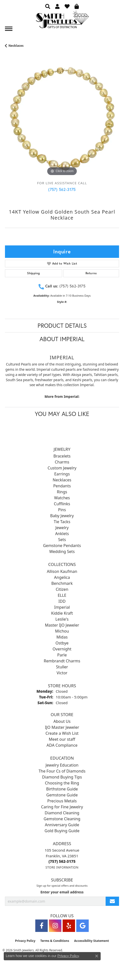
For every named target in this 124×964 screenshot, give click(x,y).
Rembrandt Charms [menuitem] (62, 661)
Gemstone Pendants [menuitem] (62, 545)
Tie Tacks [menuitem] (62, 521)
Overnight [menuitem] (62, 649)
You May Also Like (62, 414)
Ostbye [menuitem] (62, 643)
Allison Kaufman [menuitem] (62, 571)
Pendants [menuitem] (62, 486)
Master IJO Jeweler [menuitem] (62, 625)
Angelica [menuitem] (62, 577)
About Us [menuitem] (62, 721)
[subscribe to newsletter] (112, 901)
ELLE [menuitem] (62, 595)
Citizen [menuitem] (62, 589)
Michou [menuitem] (62, 631)
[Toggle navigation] (8, 29)
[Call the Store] (62, 861)
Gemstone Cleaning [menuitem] (62, 819)
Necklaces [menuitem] (62, 480)
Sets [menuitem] (62, 539)
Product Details (62, 325)
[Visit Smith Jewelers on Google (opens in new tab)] (82, 925)
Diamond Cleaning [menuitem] (62, 813)
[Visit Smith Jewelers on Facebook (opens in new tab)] (41, 925)
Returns (91, 273)
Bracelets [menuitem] (62, 456)
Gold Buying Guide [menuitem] (61, 830)
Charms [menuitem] (62, 462)
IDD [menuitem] (62, 601)
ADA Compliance (61, 745)
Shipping (33, 273)
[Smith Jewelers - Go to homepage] (62, 21)
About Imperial (62, 339)
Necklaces (16, 46)
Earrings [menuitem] (62, 474)
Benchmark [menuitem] (62, 583)
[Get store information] (62, 867)
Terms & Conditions (54, 941)
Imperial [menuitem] (62, 607)
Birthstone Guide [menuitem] (62, 789)
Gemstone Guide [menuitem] (62, 795)
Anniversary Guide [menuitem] (62, 824)
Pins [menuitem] (62, 509)
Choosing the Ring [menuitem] (62, 783)
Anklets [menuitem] (62, 533)
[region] (62, 120)
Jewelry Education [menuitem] (61, 765)
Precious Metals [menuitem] (62, 801)
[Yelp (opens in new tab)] (69, 925)
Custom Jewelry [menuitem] (62, 468)
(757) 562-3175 (62, 189)
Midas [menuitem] (62, 637)
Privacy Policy (25, 941)
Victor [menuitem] (62, 673)
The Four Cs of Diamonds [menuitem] (62, 771)
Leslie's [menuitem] (62, 619)
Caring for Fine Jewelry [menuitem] (62, 807)
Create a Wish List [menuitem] (62, 733)
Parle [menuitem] (62, 655)
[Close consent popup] (96, 956)
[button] (47, 6)
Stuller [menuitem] (62, 667)
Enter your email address (62, 892)
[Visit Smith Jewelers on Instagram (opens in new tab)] (55, 925)
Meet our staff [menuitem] (62, 739)
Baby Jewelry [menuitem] (62, 515)
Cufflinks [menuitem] (62, 503)
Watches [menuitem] (62, 498)
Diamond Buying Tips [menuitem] (62, 777)
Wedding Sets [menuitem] (62, 551)
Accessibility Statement (91, 941)
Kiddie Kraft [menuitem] (62, 613)
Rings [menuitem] (62, 492)
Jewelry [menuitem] (62, 527)
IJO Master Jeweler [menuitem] (62, 727)
